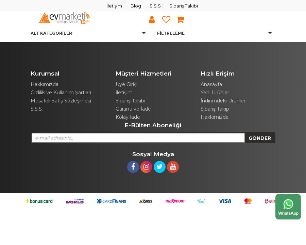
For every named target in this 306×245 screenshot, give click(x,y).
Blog (136, 6)
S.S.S (155, 6)
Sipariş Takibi (183, 6)
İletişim (114, 6)
